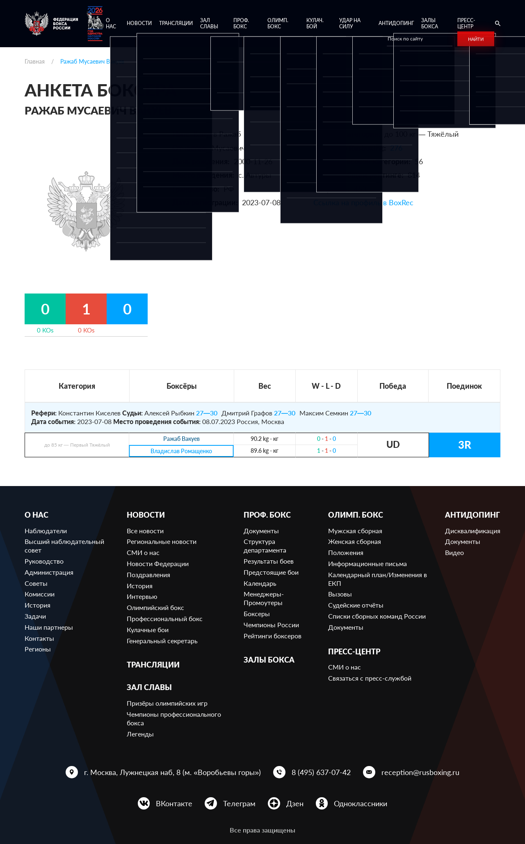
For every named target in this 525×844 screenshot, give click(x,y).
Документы (261, 530)
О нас (111, 23)
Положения (345, 552)
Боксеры (257, 613)
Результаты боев (269, 561)
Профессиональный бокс (165, 618)
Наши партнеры (49, 627)
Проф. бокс (241, 23)
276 (396, 147)
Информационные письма (367, 563)
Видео (454, 552)
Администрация (49, 572)
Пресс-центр (466, 23)
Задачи (35, 616)
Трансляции (176, 23)
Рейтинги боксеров (272, 636)
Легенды (140, 734)
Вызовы (340, 594)
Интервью (142, 596)
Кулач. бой (315, 23)
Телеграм (239, 803)
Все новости (145, 530)
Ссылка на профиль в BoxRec (363, 202)
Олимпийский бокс (155, 607)
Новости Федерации (158, 563)
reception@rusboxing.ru (420, 772)
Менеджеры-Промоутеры (264, 598)
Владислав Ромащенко (181, 451)
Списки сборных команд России (377, 616)
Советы (36, 583)
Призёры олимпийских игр (167, 703)
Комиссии (40, 594)
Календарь (260, 583)
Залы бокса (429, 23)
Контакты (39, 638)
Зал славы (209, 23)
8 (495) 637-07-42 (321, 772)
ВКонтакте (174, 803)
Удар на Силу (350, 23)
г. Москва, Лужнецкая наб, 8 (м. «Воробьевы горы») (172, 772)
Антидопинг (396, 23)
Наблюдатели (46, 530)
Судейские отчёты (355, 605)
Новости (139, 23)
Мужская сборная (355, 530)
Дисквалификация (472, 530)
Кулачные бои (148, 629)
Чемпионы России (271, 624)
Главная (35, 61)
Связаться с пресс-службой (369, 678)
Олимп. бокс (277, 23)
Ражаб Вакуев (181, 439)
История (37, 605)
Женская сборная (354, 541)
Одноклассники (360, 803)
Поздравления (148, 574)
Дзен (295, 803)
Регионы (38, 649)
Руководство (44, 561)
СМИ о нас (143, 552)
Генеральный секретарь (162, 640)
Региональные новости (161, 541)
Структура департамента (265, 545)
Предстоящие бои (271, 572)
